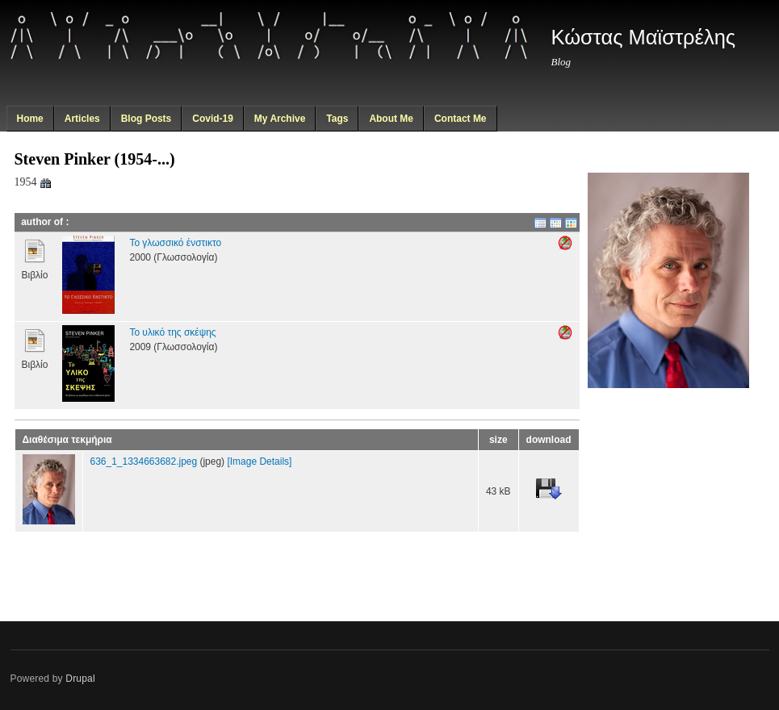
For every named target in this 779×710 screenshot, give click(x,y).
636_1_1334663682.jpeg (144, 461)
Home (29, 118)
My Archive (280, 118)
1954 (34, 182)
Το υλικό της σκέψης (172, 332)
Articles (82, 118)
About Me (391, 118)
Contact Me (460, 118)
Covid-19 (212, 118)
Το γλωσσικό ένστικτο (175, 242)
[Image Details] (259, 461)
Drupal (80, 678)
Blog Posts (146, 118)
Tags (337, 118)
